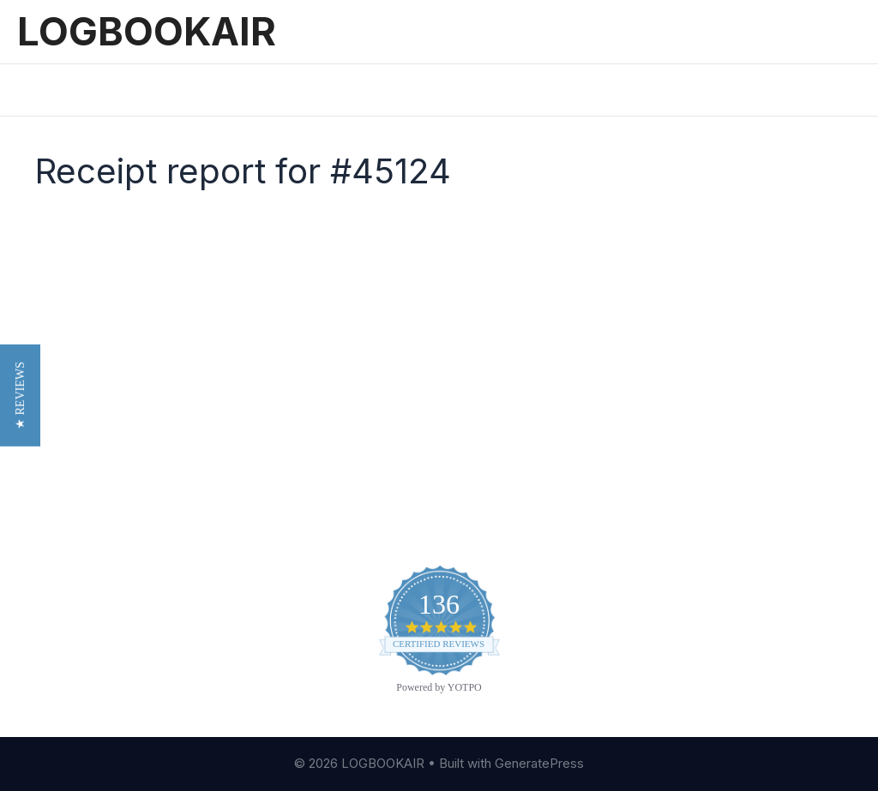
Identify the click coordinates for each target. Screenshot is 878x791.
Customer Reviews (521, 429)
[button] (20, 395)
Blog (471, 403)
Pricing (193, 89)
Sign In (491, 89)
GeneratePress (539, 763)
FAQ (469, 455)
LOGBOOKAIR (146, 31)
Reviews (273, 89)
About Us (488, 377)
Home (35, 89)
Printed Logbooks (385, 89)
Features (113, 89)
